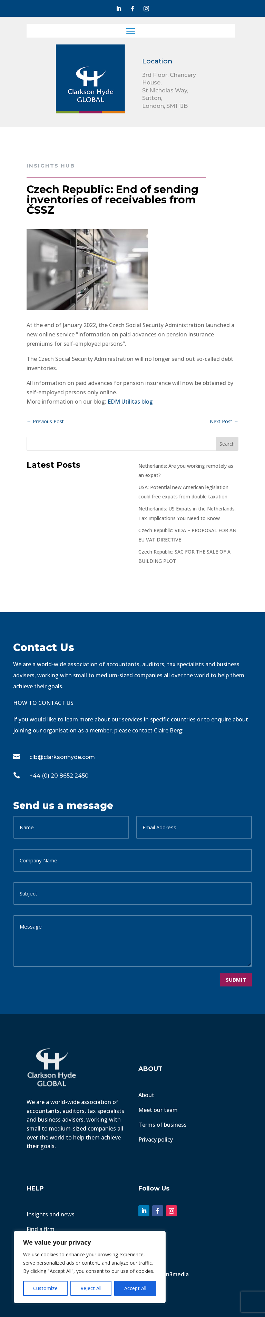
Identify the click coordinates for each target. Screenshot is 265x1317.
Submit (236, 979)
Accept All (135, 1288)
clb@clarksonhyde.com (62, 757)
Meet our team (158, 1110)
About (146, 1095)
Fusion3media (171, 1274)
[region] (90, 1267)
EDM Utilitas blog (130, 401)
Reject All (90, 1288)
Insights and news (51, 1214)
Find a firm (41, 1229)
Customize (45, 1288)
